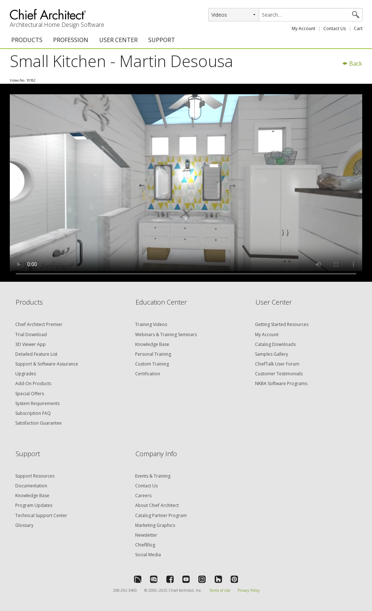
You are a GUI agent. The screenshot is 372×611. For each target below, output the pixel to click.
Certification (147, 374)
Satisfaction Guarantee (38, 423)
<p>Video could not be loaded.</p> (186, 183)
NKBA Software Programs (281, 383)
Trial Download (31, 334)
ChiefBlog (145, 545)
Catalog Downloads (275, 344)
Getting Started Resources (281, 324)
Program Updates (33, 505)
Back (352, 63)
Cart (358, 28)
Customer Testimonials (279, 374)
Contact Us (334, 28)
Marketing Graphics (155, 525)
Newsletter (146, 535)
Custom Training (152, 364)
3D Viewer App (30, 344)
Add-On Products (33, 383)
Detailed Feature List (36, 354)
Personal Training (153, 354)
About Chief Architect (157, 505)
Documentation (31, 486)
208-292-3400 (125, 590)
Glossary (24, 525)
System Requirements (37, 403)
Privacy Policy (249, 590)
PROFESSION (70, 40)
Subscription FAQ (33, 413)
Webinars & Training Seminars (166, 334)
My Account (303, 28)
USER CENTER (118, 40)
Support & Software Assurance (46, 364)
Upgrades (25, 374)
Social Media (148, 555)
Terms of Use (219, 590)
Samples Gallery (271, 354)
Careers (143, 495)
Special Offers (29, 394)
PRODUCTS (27, 40)
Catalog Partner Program (161, 515)
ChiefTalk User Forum (277, 364)
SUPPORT (161, 40)
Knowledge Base (152, 344)
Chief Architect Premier (38, 324)
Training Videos (151, 324)
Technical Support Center (41, 515)
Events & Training (152, 476)
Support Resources (34, 476)
